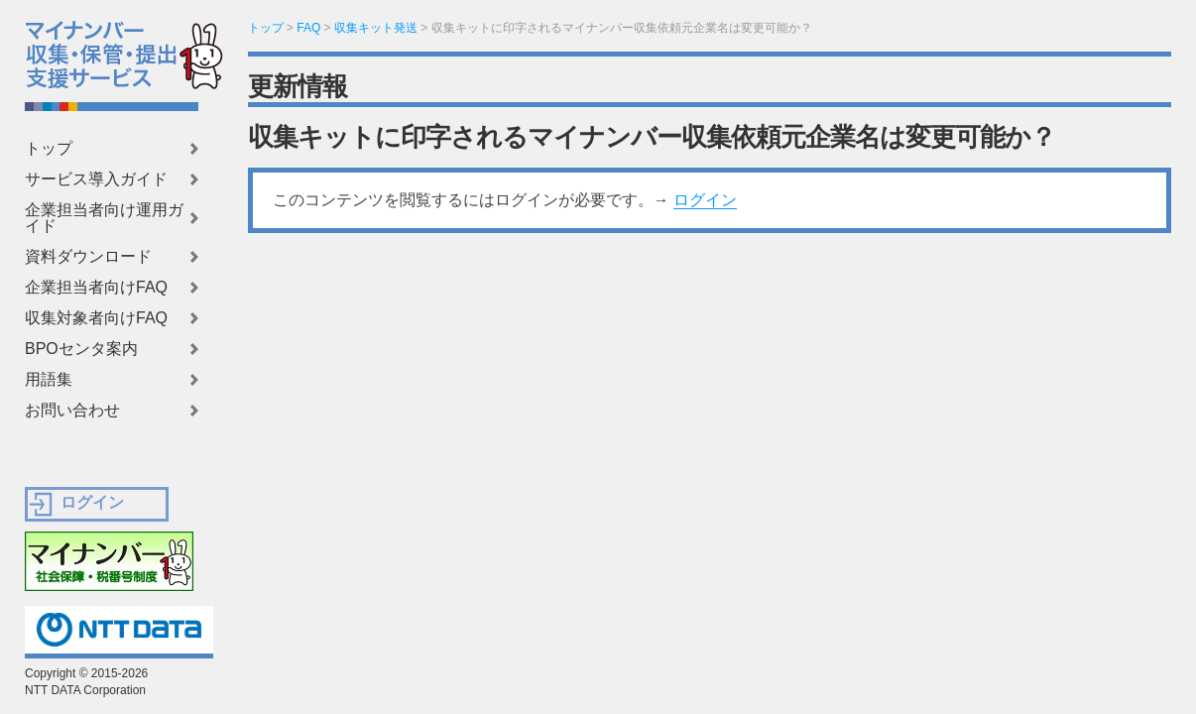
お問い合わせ (72, 410)
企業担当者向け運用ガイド (104, 218)
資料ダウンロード (88, 257)
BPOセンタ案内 (81, 349)
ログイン (705, 199)
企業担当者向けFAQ (96, 288)
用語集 (48, 380)
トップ (48, 149)
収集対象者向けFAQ (96, 318)
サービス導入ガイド (96, 179)
